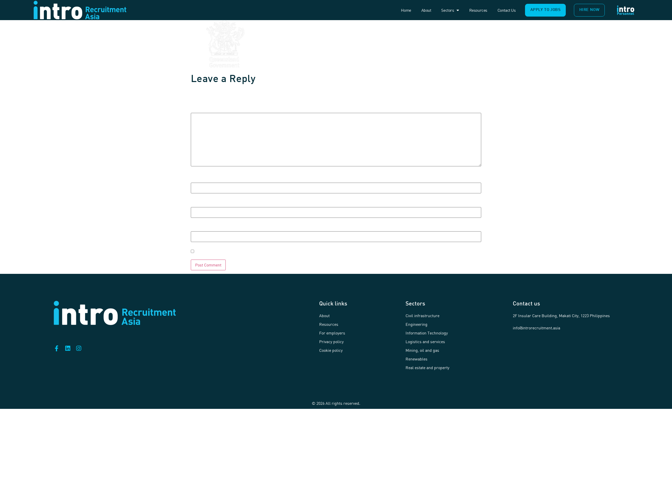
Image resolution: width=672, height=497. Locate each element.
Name (202, 178)
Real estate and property (427, 367)
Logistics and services (425, 341)
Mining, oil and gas (422, 350)
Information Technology (427, 332)
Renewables (416, 358)
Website (203, 227)
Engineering (416, 324)
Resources (478, 10)
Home (406, 10)
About (426, 10)
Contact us (507, 10)
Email (202, 202)
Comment (208, 108)
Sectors (450, 10)
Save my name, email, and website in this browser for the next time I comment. (314, 251)
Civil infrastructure (422, 315)
